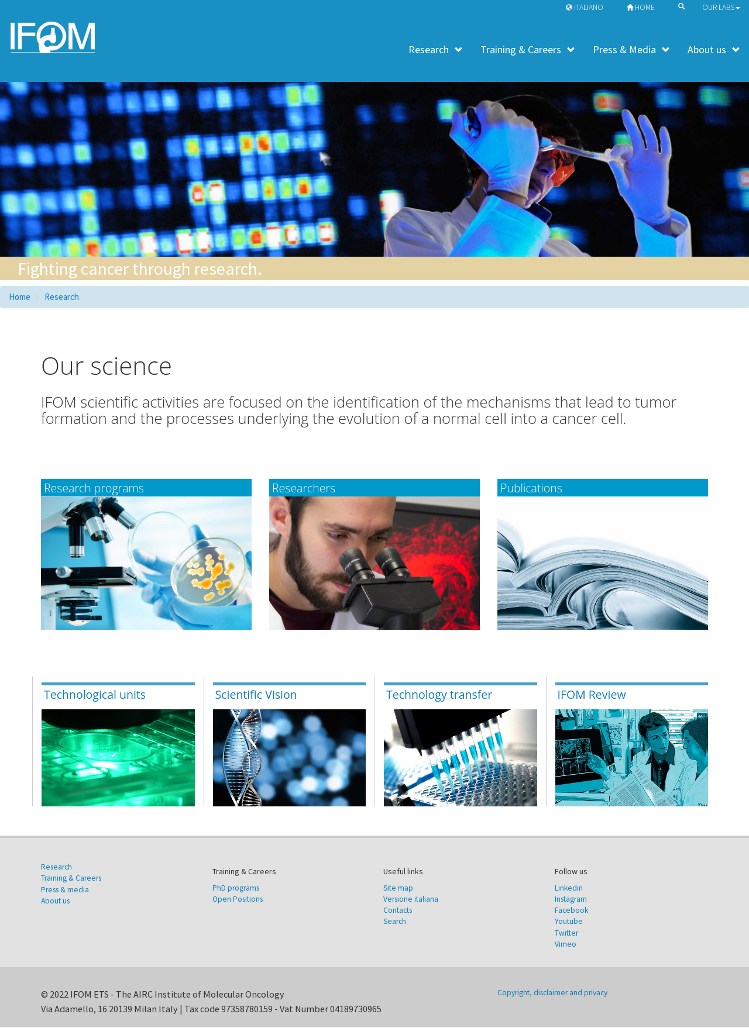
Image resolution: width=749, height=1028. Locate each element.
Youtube (569, 922)
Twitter (566, 933)
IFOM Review (592, 695)
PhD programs (235, 888)
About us (714, 49)
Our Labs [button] (721, 7)
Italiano (581, 7)
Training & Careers (527, 49)
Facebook (571, 911)
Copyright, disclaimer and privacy (552, 993)
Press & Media (631, 49)
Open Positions (237, 900)
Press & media (65, 890)
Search (394, 922)
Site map (398, 888)
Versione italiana (410, 900)
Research (435, 49)
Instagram (571, 900)
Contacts (397, 911)
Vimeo (565, 945)
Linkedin (569, 888)
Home (638, 7)
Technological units (95, 695)
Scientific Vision (256, 695)
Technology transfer (439, 695)
